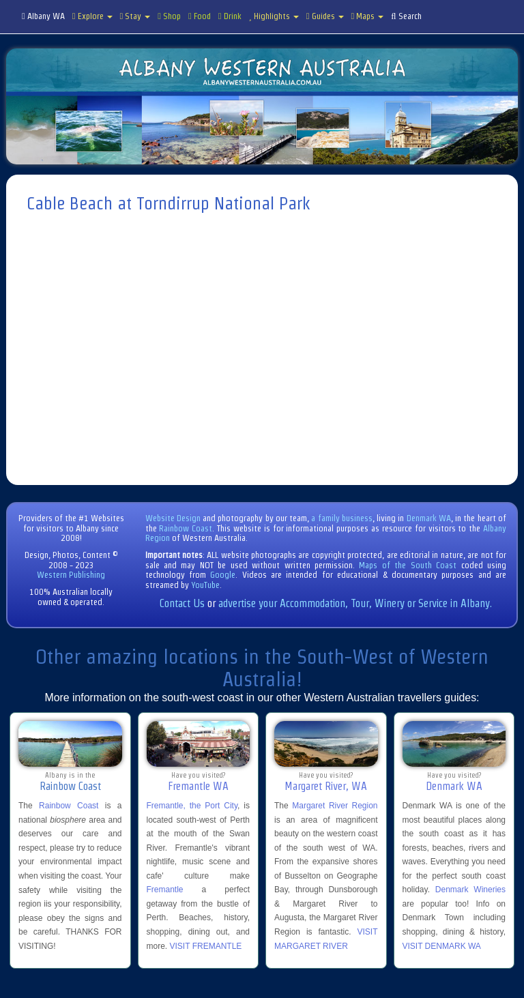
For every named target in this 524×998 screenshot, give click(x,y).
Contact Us (182, 603)
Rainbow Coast (185, 528)
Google (222, 575)
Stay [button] (135, 16)
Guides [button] (325, 16)
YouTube (205, 585)
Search (406, 16)
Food (199, 16)
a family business (342, 518)
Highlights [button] (274, 16)
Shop (169, 16)
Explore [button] (92, 16)
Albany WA (43, 16)
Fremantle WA (198, 786)
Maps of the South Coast (407, 565)
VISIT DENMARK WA (442, 946)
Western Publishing (71, 575)
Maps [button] (367, 16)
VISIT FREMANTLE (206, 946)
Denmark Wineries (470, 889)
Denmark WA (429, 518)
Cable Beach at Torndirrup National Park (168, 203)
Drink (230, 16)
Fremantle (165, 889)
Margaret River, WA (326, 786)
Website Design (173, 518)
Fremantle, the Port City (192, 805)
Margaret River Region (334, 805)
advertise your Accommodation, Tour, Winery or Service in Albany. (355, 603)
